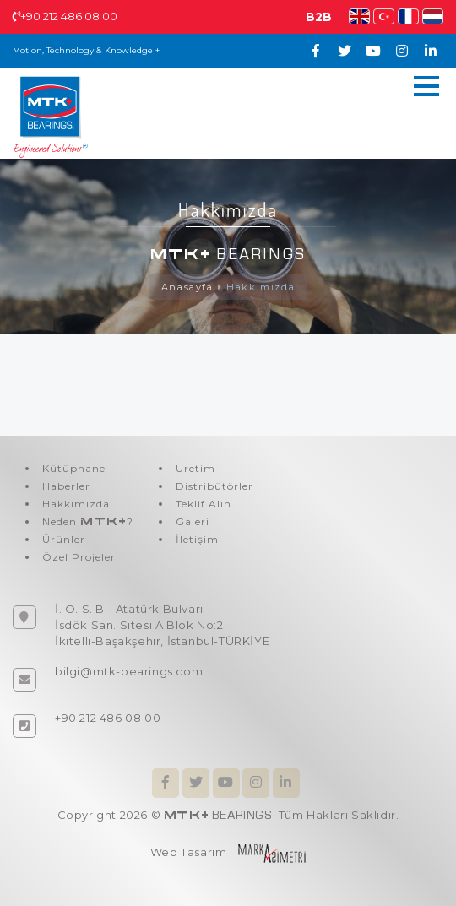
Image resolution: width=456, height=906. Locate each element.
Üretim (195, 468)
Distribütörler (214, 486)
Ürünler (63, 539)
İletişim (197, 539)
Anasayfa (187, 287)
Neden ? (87, 521)
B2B (319, 17)
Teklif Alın (203, 503)
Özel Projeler (79, 557)
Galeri (192, 521)
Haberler (66, 486)
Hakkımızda (260, 287)
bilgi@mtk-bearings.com (129, 671)
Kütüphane (74, 468)
